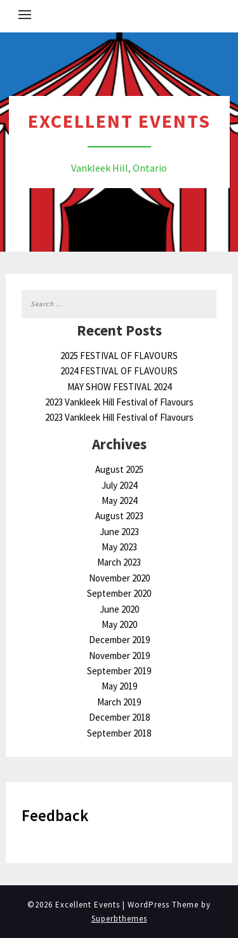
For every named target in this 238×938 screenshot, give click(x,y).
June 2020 (119, 609)
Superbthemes (119, 918)
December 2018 (119, 717)
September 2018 (119, 733)
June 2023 (119, 532)
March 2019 (119, 702)
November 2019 (119, 655)
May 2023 (119, 547)
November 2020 (119, 578)
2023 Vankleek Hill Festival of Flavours (119, 402)
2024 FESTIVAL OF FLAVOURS (119, 371)
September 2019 (119, 671)
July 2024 (119, 485)
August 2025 (119, 469)
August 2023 (119, 516)
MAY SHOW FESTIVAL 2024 (119, 387)
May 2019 (119, 686)
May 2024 (119, 500)
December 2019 (119, 640)
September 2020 (119, 593)
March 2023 (119, 562)
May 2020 (119, 624)
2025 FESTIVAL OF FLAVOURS (119, 356)
